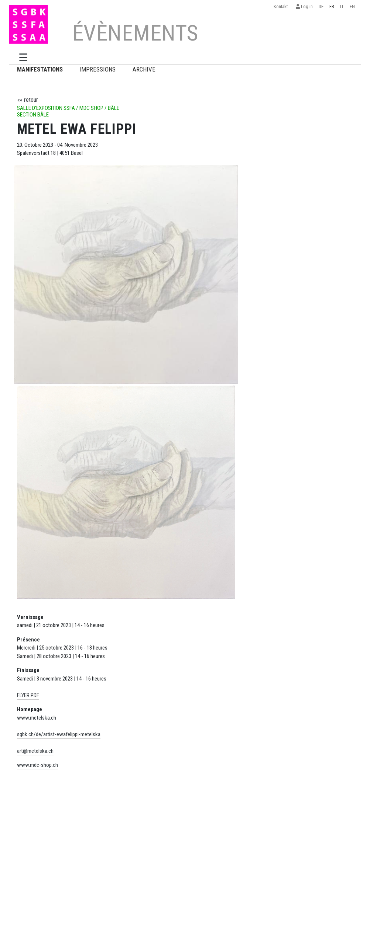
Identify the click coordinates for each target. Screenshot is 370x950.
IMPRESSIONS (97, 69)
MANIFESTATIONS (40, 69)
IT (342, 6)
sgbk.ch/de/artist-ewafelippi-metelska (58, 734)
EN (352, 6)
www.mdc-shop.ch (37, 765)
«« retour (27, 99)
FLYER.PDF (28, 695)
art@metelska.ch (35, 751)
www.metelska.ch (36, 717)
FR (331, 6)
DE (321, 6)
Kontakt (282, 6)
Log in (304, 6)
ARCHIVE (144, 69)
